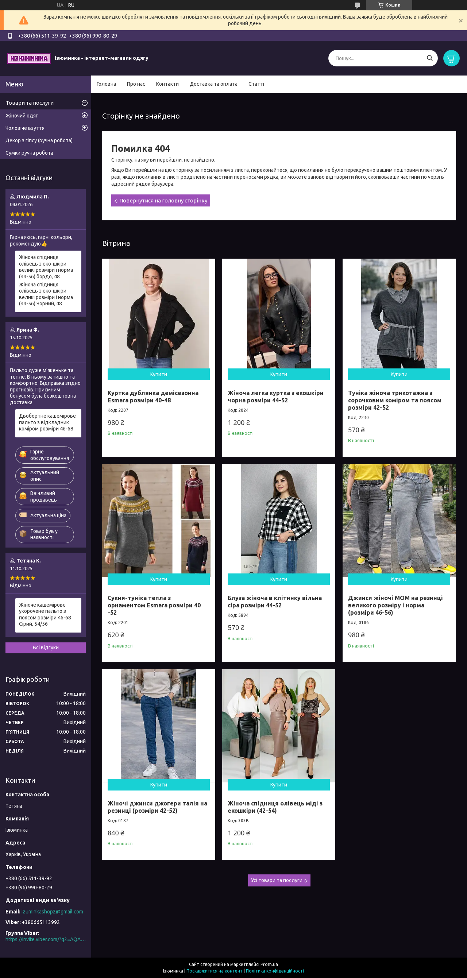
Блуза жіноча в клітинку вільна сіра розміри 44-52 (275, 601)
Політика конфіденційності (275, 971)
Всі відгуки (46, 647)
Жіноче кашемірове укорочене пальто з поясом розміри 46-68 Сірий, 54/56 (45, 614)
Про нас (136, 84)
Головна (106, 84)
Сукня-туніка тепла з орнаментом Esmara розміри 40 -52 (154, 605)
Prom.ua (269, 964)
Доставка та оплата (214, 84)
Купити (158, 374)
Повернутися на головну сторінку (163, 200)
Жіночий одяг (21, 116)
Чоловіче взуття (25, 128)
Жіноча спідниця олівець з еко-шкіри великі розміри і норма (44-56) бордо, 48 (46, 266)
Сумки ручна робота (29, 153)
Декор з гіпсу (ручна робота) (39, 140)
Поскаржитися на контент (214, 971)
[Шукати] (429, 58)
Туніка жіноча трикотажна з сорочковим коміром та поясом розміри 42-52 (394, 400)
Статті (256, 84)
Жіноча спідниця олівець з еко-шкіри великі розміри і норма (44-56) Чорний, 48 (46, 294)
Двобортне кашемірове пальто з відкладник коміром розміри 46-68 (47, 422)
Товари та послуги (29, 103)
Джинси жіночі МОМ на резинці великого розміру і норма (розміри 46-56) (395, 605)
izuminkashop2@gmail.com (52, 912)
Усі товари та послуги (276, 880)
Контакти (167, 84)
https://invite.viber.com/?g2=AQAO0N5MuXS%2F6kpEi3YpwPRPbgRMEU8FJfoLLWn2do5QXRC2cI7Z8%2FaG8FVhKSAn (45, 939)
